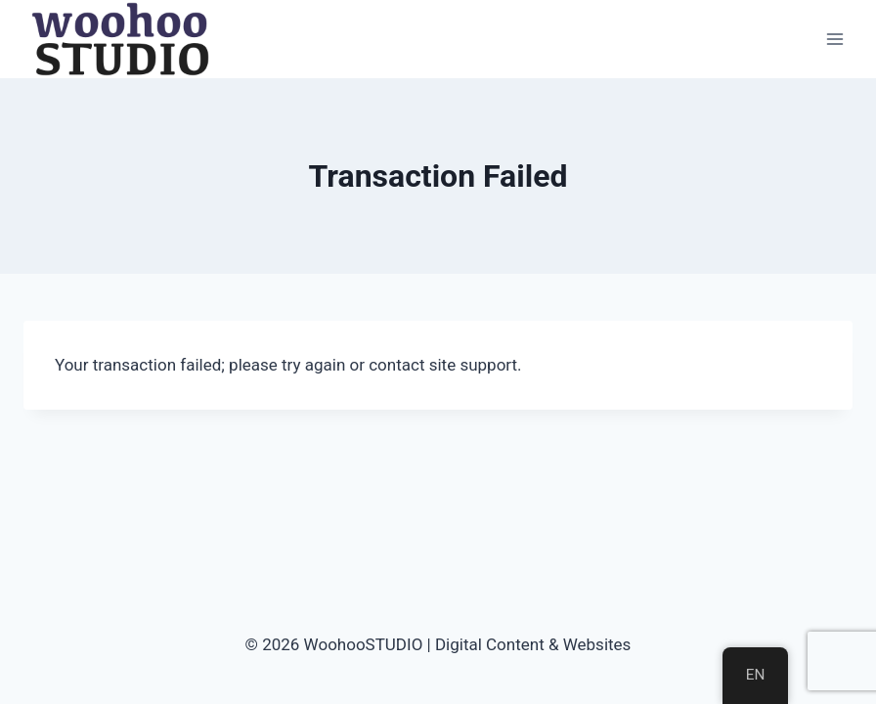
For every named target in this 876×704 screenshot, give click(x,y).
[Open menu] (834, 38)
